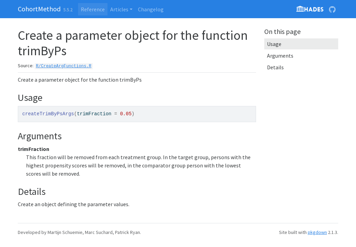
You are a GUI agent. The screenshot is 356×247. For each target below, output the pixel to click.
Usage (274, 43)
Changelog (151, 9)
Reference (93, 9)
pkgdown (317, 232)
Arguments (280, 55)
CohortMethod (39, 8)
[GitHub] (332, 9)
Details (275, 67)
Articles (119, 9)
